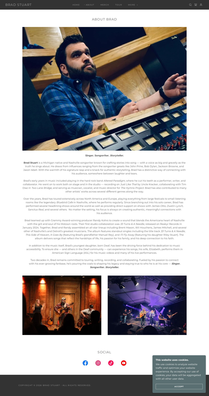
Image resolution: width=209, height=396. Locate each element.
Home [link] (76, 5)
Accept (179, 386)
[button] (132, 4)
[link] (18, 5)
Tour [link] (118, 5)
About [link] (90, 5)
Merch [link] (105, 5)
